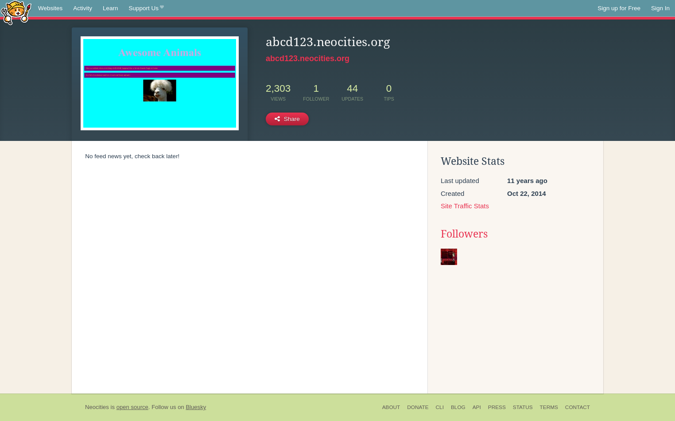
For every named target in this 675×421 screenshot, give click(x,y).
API (477, 407)
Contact (577, 407)
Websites (50, 8)
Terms (549, 407)
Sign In (660, 8)
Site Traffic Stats (465, 206)
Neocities (97, 407)
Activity (82, 8)
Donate (417, 407)
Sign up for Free (618, 8)
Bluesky (196, 407)
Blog (458, 407)
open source (132, 407)
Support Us (146, 8)
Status (523, 407)
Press (497, 407)
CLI (440, 407)
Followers (464, 234)
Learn (110, 8)
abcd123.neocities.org (307, 58)
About (391, 407)
